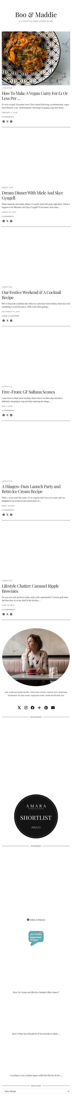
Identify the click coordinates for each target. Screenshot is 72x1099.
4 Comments (8, 410)
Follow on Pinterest (36, 920)
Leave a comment (11, 316)
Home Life (7, 187)
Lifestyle (7, 88)
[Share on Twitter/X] (7, 121)
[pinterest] (46, 708)
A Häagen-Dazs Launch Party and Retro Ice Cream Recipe (31, 488)
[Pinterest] (19, 866)
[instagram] (26, 708)
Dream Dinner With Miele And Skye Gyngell (32, 195)
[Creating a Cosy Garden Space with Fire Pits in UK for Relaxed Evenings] (36, 1057)
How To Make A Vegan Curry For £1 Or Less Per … (34, 95)
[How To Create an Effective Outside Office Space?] (36, 974)
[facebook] (32, 708)
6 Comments (8, 117)
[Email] (53, 708)
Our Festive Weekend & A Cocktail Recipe (31, 294)
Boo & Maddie (36, 14)
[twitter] (19, 708)
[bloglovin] (39, 708)
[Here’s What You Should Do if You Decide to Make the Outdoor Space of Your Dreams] (36, 1016)
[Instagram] (19, 737)
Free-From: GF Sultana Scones (28, 392)
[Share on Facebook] (4, 121)
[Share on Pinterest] (11, 121)
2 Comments (8, 216)
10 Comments (8, 610)
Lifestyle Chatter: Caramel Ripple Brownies (30, 588)
